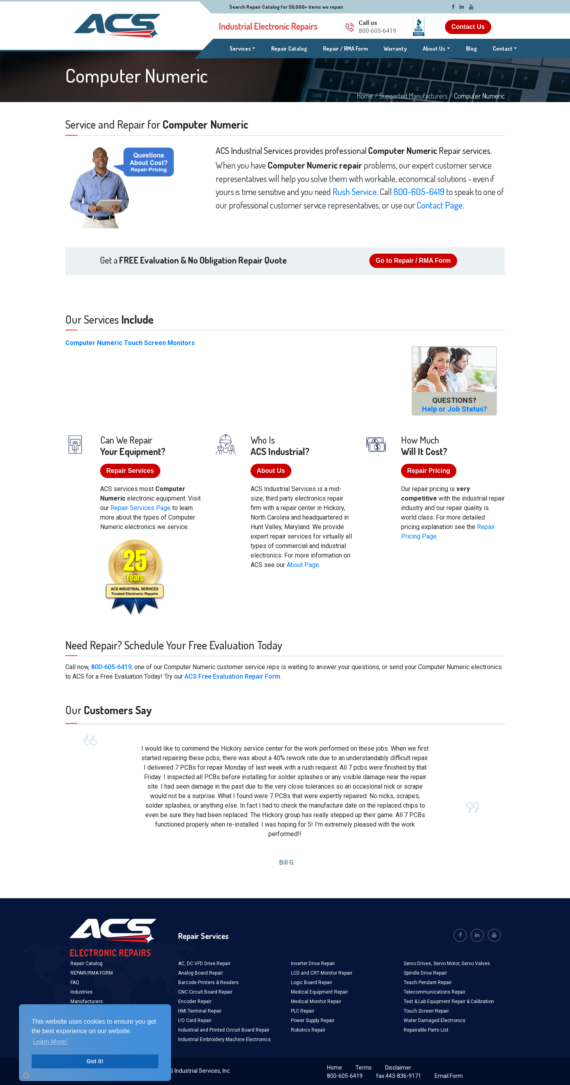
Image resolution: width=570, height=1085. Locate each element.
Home (365, 95)
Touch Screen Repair (426, 1011)
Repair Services (130, 470)
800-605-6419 (419, 191)
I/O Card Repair (194, 1020)
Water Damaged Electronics (435, 1020)
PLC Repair (302, 1011)
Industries (81, 992)
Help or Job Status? (454, 409)
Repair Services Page (140, 508)
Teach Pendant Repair (428, 982)
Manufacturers (86, 1001)
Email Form (449, 1076)
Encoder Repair (194, 1001)
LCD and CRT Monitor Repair (321, 973)
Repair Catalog (289, 48)
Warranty (395, 48)
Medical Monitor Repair (316, 1001)
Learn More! (50, 1041)
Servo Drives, (418, 963)
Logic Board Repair (311, 982)
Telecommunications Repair (435, 992)
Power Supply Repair (312, 1020)
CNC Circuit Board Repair (205, 992)
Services (243, 48)
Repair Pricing (428, 470)
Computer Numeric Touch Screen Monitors (130, 343)
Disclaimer (398, 1067)
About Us (434, 48)
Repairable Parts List (426, 1030)
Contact (503, 48)
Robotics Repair (308, 1030)
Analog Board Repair (200, 973)
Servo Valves (476, 963)
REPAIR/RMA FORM (91, 973)
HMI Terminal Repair (200, 1011)
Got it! (95, 1061)
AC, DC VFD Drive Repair (204, 963)
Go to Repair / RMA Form (413, 260)
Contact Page (440, 205)
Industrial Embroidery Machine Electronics (224, 1039)
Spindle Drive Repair (425, 973)
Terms (363, 1067)
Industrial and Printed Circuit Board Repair (224, 1030)
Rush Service (354, 191)
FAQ (74, 982)
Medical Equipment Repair (319, 992)
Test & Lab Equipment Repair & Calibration (449, 1001)
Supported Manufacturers (413, 95)
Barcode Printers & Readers (208, 982)
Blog (471, 48)
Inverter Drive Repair (313, 963)
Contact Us (467, 26)
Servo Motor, (447, 963)
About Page (303, 565)
